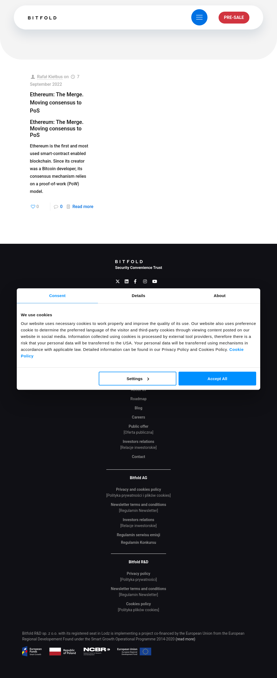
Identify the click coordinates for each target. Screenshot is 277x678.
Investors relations (138, 441)
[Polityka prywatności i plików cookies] (138, 495)
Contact (138, 457)
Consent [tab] (57, 295)
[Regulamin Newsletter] (138, 510)
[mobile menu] (199, 17)
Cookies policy (138, 604)
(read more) (185, 639)
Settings (138, 378)
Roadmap (138, 399)
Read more (82, 206)
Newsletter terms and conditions (138, 504)
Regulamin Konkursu (138, 542)
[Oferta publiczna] (138, 432)
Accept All (217, 378)
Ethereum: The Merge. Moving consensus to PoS (57, 102)
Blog (138, 408)
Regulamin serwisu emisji (138, 535)
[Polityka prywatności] (138, 579)
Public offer (138, 426)
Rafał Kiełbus (50, 76)
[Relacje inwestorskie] (138, 447)
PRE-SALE (234, 17)
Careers (138, 417)
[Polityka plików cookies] (138, 610)
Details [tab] (138, 295)
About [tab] (220, 295)
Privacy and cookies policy (138, 489)
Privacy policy (138, 573)
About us (138, 389)
